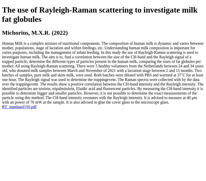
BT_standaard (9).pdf (19, 107)
